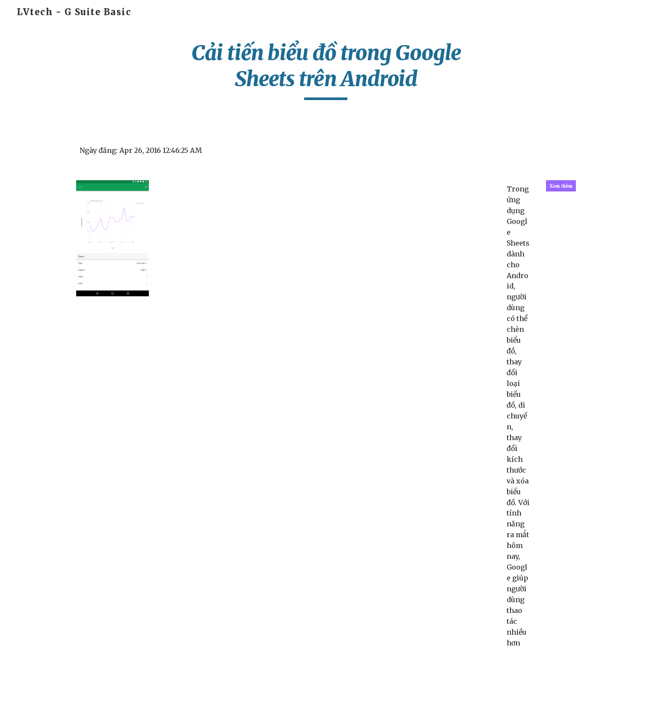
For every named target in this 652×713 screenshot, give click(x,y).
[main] (326, 70)
